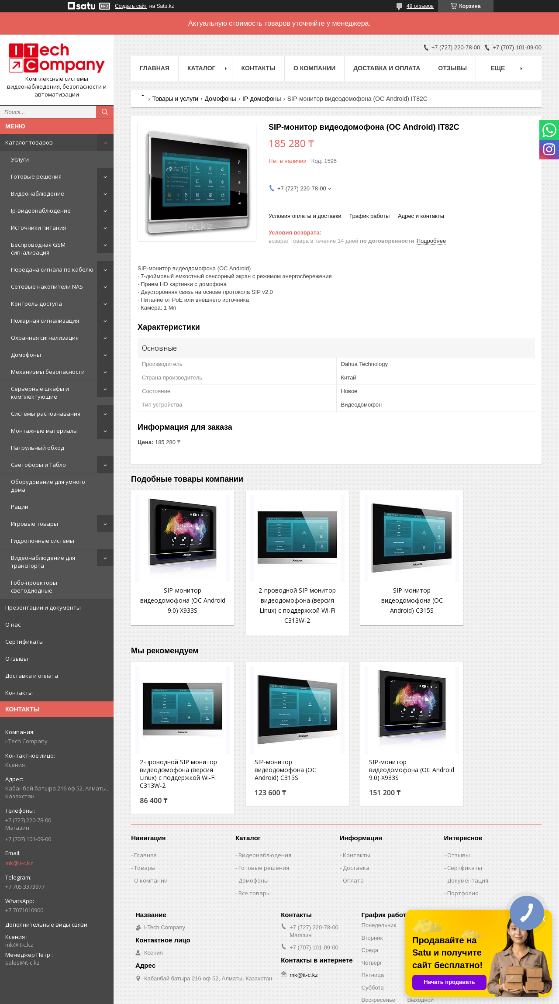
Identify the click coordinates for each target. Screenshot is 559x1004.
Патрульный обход (37, 448)
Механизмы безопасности (48, 372)
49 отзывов (420, 6)
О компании (314, 68)
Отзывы (16, 658)
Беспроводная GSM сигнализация (38, 248)
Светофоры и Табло (38, 465)
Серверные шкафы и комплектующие (40, 392)
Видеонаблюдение (37, 193)
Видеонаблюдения (264, 873)
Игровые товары (34, 524)
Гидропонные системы (42, 541)
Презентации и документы (43, 607)
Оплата (353, 898)
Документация (467, 898)
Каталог (201, 68)
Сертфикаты (464, 886)
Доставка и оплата (31, 676)
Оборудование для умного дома (48, 485)
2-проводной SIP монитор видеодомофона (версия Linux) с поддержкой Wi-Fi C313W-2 (283, 610)
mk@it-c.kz (19, 863)
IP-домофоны (261, 98)
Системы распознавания (45, 413)
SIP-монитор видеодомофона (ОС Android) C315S (389, 600)
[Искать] (105, 111)
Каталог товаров (29, 142)
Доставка (356, 886)
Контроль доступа (36, 303)
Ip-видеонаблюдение (41, 210)
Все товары (254, 911)
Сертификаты (24, 641)
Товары (144, 886)
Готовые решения (36, 176)
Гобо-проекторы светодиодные (34, 586)
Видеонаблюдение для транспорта (43, 561)
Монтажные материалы (44, 431)
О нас (13, 624)
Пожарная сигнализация (45, 320)
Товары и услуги (175, 98)
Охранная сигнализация (45, 338)
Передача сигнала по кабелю (52, 269)
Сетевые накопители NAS (47, 286)
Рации (19, 507)
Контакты (19, 693)
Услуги (20, 159)
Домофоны (26, 355)
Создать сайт (131, 6)
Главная (154, 68)
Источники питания (38, 227)
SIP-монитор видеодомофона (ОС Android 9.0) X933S (178, 600)
